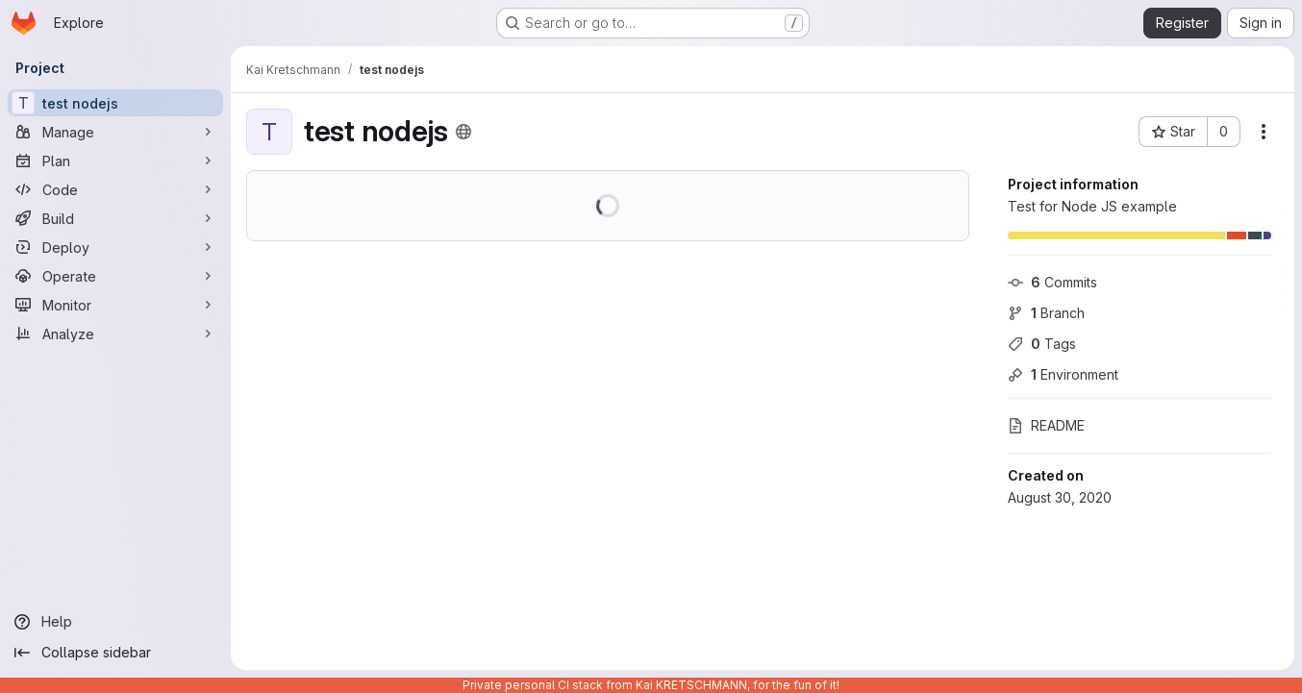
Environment (1063, 374)
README (1046, 425)
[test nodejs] (115, 102)
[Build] (115, 218)
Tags (1042, 343)
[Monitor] (115, 304)
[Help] (115, 621)
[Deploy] (115, 247)
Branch (1046, 313)
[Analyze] (115, 333)
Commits (1052, 282)
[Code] (115, 189)
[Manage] (115, 131)
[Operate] (115, 275)
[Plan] (115, 160)
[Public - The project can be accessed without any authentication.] (463, 131)
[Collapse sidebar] (115, 652)
